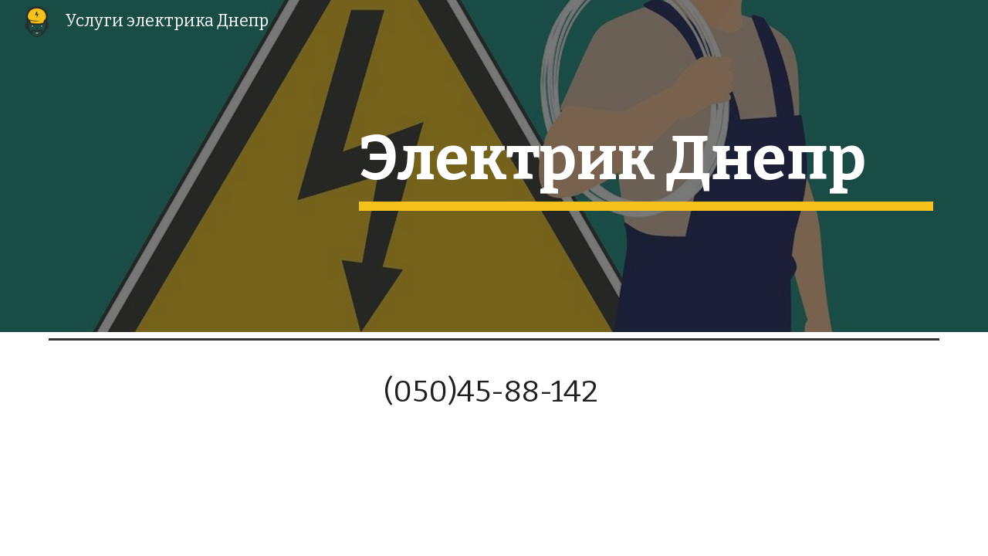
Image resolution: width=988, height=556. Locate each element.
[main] (646, 166)
